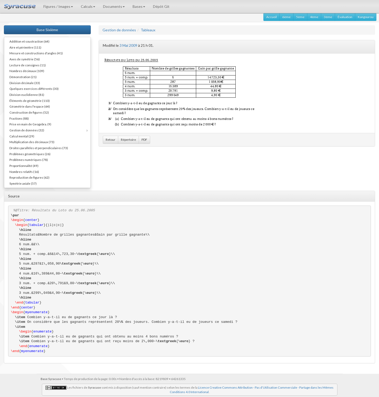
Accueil (271, 17)
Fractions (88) (19, 118)
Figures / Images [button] (58, 6)
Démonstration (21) (23, 77)
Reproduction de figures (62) (29, 177)
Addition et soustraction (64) (29, 41)
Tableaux (148, 30)
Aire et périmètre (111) (25, 47)
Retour (110, 140)
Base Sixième (47, 29)
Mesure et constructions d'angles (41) (36, 53)
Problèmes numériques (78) (28, 159)
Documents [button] (114, 6)
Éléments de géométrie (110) (29, 100)
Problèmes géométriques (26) (29, 154)
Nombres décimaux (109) (26, 71)
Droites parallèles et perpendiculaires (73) (38, 148)
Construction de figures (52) (29, 112)
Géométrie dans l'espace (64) (29, 106)
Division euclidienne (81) (26, 94)
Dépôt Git (161, 6)
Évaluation (345, 17)
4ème (314, 17)
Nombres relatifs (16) (24, 171)
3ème (328, 17)
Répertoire (128, 140)
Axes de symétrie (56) (24, 59)
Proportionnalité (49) (23, 165)
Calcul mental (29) (21, 136)
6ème (286, 17)
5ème (300, 17)
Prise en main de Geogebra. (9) (30, 124)
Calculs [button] (88, 6)
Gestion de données (119, 30)
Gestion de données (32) (26, 130)
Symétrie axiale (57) (23, 183)
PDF (144, 140)
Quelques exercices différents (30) (34, 88)
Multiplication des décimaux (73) (31, 142)
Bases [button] (139, 6)
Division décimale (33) (24, 83)
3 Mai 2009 (128, 45)
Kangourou (366, 17)
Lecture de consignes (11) (27, 65)
